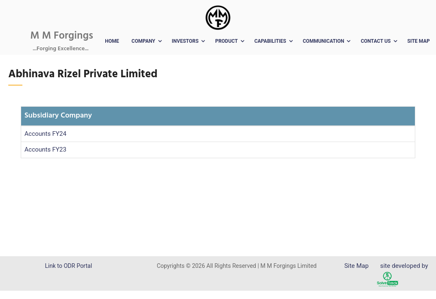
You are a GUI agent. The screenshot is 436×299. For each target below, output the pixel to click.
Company (143, 41)
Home (112, 41)
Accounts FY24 (45, 133)
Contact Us (375, 41)
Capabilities (270, 41)
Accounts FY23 (45, 149)
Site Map (418, 41)
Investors (185, 41)
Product (226, 41)
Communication (323, 41)
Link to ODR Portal (68, 265)
